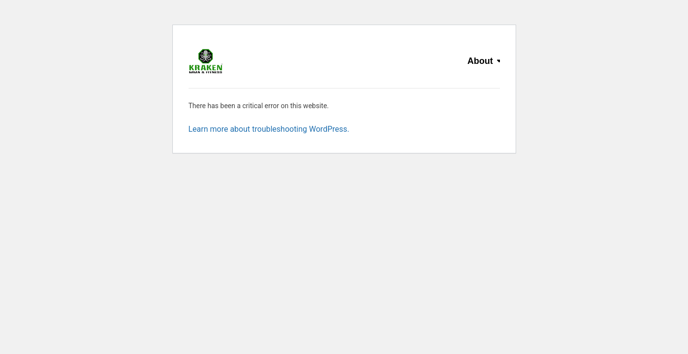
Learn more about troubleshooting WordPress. (269, 129)
